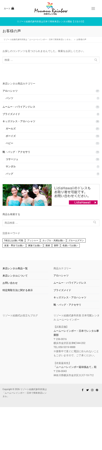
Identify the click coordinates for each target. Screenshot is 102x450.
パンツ (9, 98)
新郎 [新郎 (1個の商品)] (56, 245)
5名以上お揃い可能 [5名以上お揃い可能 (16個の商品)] (13, 240)
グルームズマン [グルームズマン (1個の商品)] (76, 240)
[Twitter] (87, 389)
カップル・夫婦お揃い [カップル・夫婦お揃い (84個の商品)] (53, 240)
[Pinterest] (97, 389)
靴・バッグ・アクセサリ (16, 151)
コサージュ (12, 159)
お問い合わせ (10, 282)
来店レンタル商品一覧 (15, 268)
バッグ (9, 173)
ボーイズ (11, 135)
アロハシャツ (10, 90)
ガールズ (11, 128)
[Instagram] (92, 389)
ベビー (9, 143)
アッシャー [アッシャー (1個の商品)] (32, 240)
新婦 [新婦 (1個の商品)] (47, 245)
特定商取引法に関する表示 (18, 290)
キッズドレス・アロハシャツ (19, 121)
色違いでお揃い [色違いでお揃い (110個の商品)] (70, 245)
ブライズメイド (11, 114)
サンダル (11, 166)
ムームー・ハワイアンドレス (19, 106)
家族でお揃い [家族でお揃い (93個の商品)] (34, 245)
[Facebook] (82, 389)
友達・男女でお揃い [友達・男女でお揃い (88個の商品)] (14, 245)
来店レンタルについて (15, 275)
